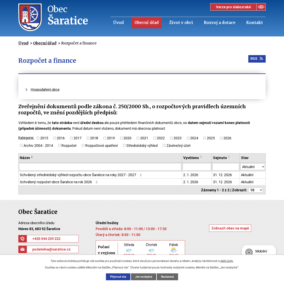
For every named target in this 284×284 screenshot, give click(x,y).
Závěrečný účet (178, 145)
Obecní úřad (147, 22)
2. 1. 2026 (190, 175)
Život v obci (181, 22)
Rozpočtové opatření (101, 145)
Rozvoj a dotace (219, 22)
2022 (161, 138)
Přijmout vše (118, 276)
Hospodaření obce (45, 89)
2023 (177, 138)
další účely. (227, 261)
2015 (44, 138)
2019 (111, 138)
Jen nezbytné (143, 276)
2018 (94, 138)
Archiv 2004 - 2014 (38, 145)
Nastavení (167, 276)
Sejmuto (220, 158)
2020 (127, 138)
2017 (77, 138)
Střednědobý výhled (142, 145)
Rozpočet (69, 145)
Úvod (118, 22)
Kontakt (254, 22)
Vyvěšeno (191, 158)
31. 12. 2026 (222, 175)
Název (25, 158)
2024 (194, 138)
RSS (257, 59)
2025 (211, 138)
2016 (61, 138)
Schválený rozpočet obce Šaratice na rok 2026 (59, 182)
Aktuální (247, 175)
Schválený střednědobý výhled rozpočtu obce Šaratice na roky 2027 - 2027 (81, 175)
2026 (227, 138)
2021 (144, 138)
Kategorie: (26, 138)
